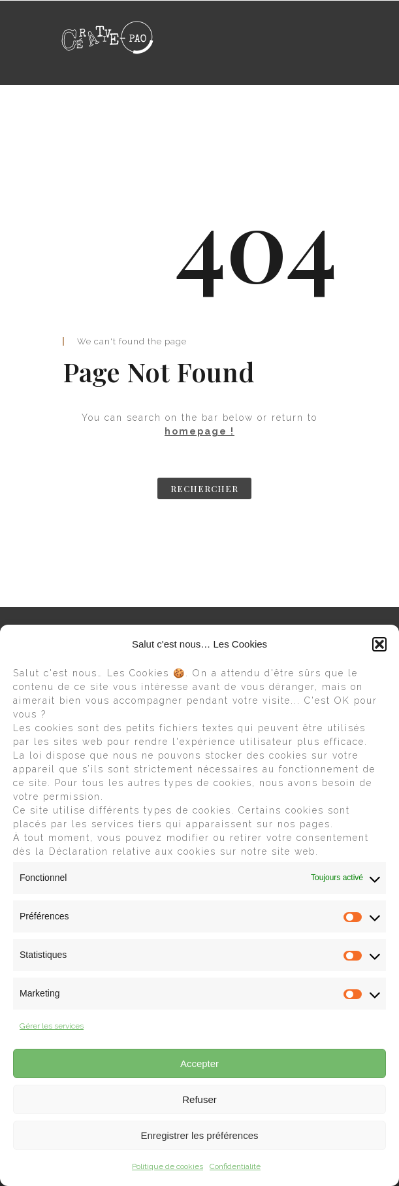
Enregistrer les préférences (199, 1135)
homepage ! (199, 431)
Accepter (199, 1063)
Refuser (199, 1099)
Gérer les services (52, 1025)
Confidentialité (235, 1166)
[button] (379, 644)
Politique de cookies (167, 1166)
